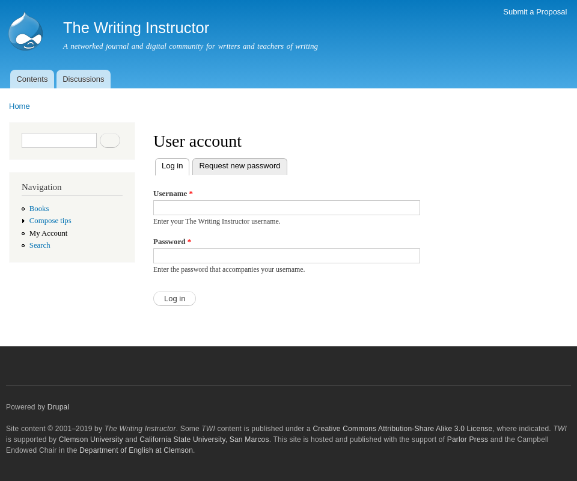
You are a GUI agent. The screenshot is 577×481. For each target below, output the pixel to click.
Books (39, 208)
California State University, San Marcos (204, 439)
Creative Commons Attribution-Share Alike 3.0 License (402, 428)
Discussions (83, 79)
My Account (48, 233)
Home (19, 106)
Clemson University (91, 439)
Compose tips (50, 220)
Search (39, 245)
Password (172, 241)
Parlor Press (467, 439)
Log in (175, 164)
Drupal (58, 407)
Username (173, 193)
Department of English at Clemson (136, 450)
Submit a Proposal (535, 11)
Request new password (239, 165)
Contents (31, 79)
